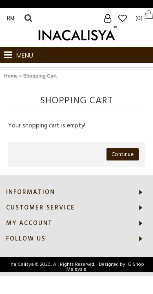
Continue (122, 154)
